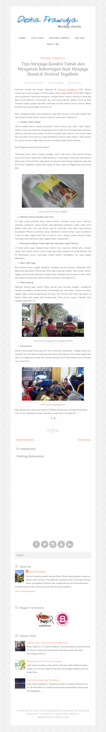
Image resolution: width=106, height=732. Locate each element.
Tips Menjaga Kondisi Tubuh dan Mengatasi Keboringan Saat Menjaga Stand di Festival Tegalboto (53, 69)
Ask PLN (79, 38)
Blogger (84, 711)
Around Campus (59, 38)
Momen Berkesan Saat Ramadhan (43, 680)
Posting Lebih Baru (25, 439)
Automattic (47, 714)
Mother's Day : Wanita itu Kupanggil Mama (47, 642)
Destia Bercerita (50, 711)
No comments (74, 82)
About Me (53, 44)
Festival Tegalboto (53, 58)
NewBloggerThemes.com (53, 717)
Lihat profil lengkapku (25, 591)
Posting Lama (83, 439)
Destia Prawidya (37, 571)
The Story (37, 38)
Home (22, 38)
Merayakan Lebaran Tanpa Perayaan (44, 661)
